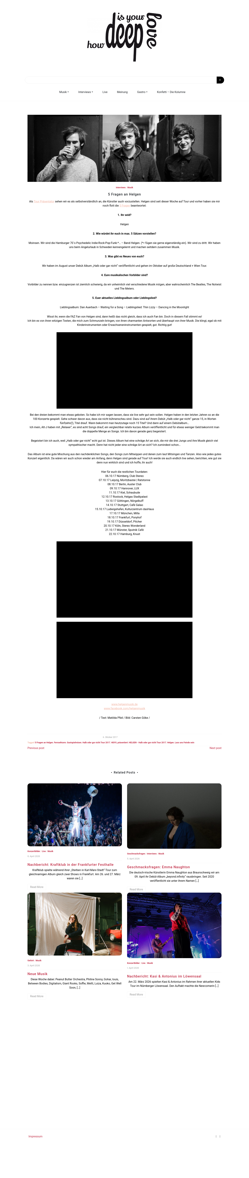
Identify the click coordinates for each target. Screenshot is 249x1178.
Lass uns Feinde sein (184, 742)
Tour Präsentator (44, 201)
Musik (63, 92)
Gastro (141, 92)
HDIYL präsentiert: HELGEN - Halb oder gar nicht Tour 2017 (138, 742)
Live (105, 92)
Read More (36, 887)
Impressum (36, 1136)
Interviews (84, 92)
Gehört (30, 960)
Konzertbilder (33, 851)
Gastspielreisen (74, 742)
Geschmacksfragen (136, 854)
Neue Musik (37, 974)
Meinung (122, 92)
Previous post (35, 748)
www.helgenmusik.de (124, 704)
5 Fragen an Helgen (44, 742)
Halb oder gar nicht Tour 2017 (96, 742)
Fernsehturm (60, 742)
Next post (216, 748)
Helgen (170, 742)
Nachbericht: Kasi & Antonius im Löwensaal (164, 976)
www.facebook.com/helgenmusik (124, 708)
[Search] (124, 80)
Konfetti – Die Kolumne (171, 92)
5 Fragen (124, 205)
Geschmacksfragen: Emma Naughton (158, 867)
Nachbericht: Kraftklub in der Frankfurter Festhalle (70, 865)
